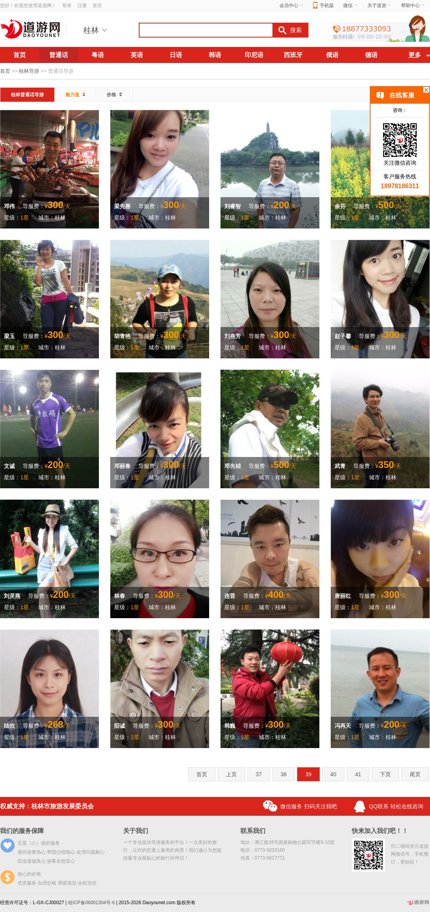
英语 (137, 55)
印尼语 (254, 55)
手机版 (323, 5)
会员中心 (292, 5)
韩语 (215, 55)
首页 (97, 5)
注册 (82, 5)
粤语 (97, 55)
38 (284, 774)
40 (333, 774)
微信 (350, 5)
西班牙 (293, 55)
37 (259, 774)
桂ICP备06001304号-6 (91, 902)
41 (358, 774)
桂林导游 (29, 71)
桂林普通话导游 (27, 94)
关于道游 (379, 5)
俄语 (332, 55)
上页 (231, 774)
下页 (385, 774)
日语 (176, 55)
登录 (67, 5)
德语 (371, 55)
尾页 (415, 774)
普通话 (58, 55)
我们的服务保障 (22, 830)
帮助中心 (413, 5)
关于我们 (135, 830)
